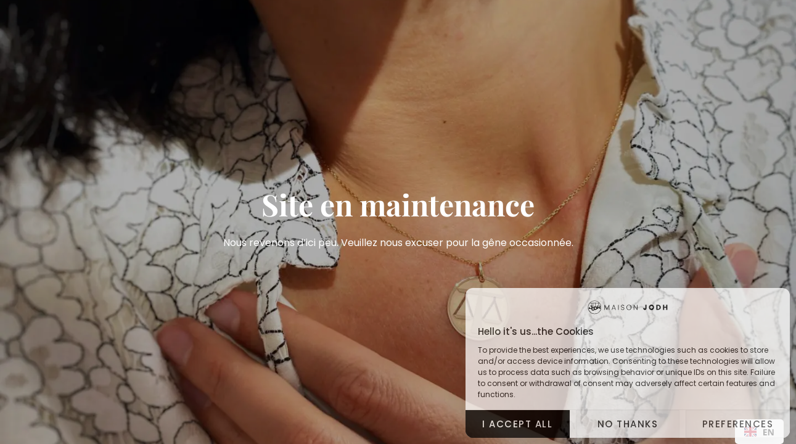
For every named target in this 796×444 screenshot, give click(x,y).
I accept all (517, 423)
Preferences (738, 423)
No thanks (628, 423)
